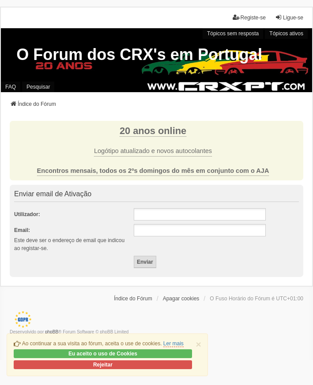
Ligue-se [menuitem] (289, 17)
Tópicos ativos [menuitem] (286, 33)
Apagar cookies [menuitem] (181, 298)
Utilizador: (27, 214)
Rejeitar (103, 365)
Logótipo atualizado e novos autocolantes (153, 150)
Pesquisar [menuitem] (38, 87)
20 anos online (153, 130)
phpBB (51, 331)
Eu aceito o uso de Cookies (102, 354)
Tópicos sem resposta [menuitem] (233, 33)
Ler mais (173, 343)
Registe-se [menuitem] (249, 17)
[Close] (198, 344)
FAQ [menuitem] (10, 87)
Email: (22, 230)
